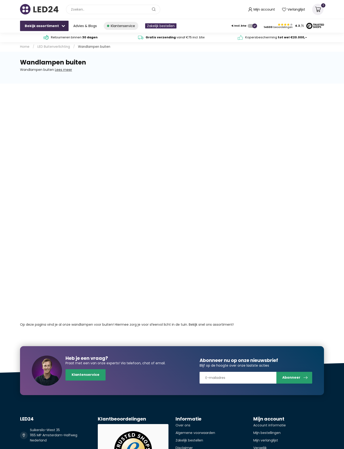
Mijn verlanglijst (265, 440)
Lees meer (63, 69)
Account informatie (269, 425)
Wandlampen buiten (94, 46)
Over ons (183, 425)
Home (24, 46)
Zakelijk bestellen (161, 26)
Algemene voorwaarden (195, 432)
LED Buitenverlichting (53, 46)
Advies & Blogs (85, 26)
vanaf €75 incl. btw (175, 37)
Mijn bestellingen (267, 432)
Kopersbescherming (276, 37)
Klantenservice (85, 374)
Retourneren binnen (74, 37)
